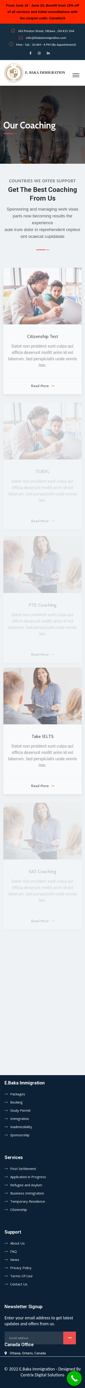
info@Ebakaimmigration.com (46, 38)
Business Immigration (27, 1193)
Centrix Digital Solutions (42, 1375)
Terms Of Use (21, 1276)
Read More (42, 388)
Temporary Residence (27, 1201)
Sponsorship (19, 1135)
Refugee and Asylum (26, 1185)
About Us (17, 1243)
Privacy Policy (21, 1267)
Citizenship (18, 1209)
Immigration (19, 1118)
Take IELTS (43, 738)
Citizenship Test (42, 339)
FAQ (13, 1251)
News (14, 1259)
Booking (16, 1102)
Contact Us (18, 1284)
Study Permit (20, 1110)
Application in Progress (28, 1176)
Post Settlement (23, 1168)
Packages (17, 1094)
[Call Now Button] (74, 1378)
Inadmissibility (21, 1126)
